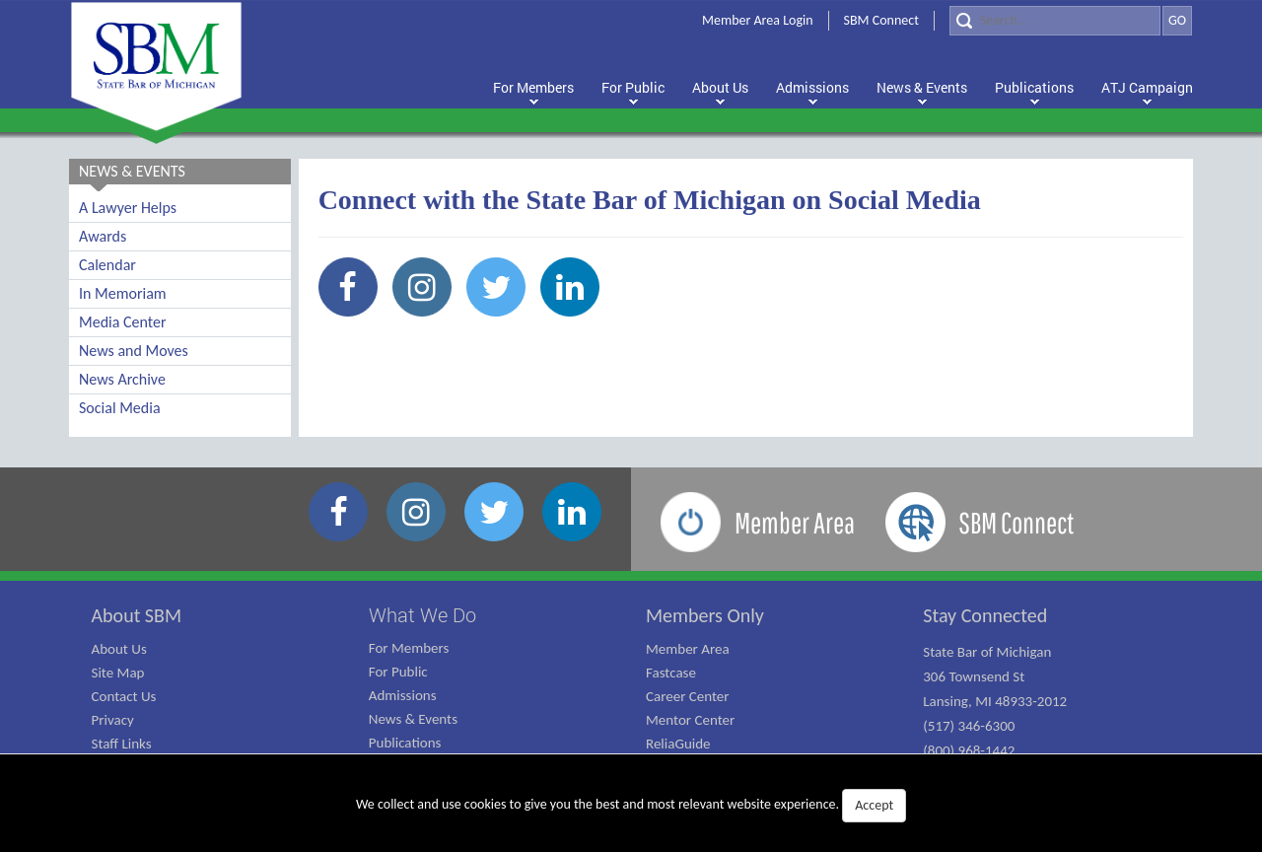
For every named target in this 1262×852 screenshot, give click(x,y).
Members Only (705, 615)
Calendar (107, 264)
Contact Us (124, 696)
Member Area (688, 649)
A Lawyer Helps (127, 207)
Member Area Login (757, 20)
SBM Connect (881, 20)
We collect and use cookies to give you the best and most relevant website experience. (631, 805)
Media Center (122, 322)
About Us (119, 649)
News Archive (122, 379)
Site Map (118, 672)
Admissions (403, 695)
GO (1177, 20)
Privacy (113, 720)
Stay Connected (985, 615)
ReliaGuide (678, 743)
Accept (874, 805)
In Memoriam (123, 293)
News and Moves (133, 350)
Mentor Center (690, 720)
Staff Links (122, 743)
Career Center (688, 696)
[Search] (1054, 21)
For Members (409, 648)
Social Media (120, 407)
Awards (102, 236)
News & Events (413, 719)
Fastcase (671, 672)
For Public (398, 671)
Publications (405, 742)
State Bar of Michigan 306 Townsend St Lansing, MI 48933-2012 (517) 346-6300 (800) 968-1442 (995, 701)
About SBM (137, 615)
